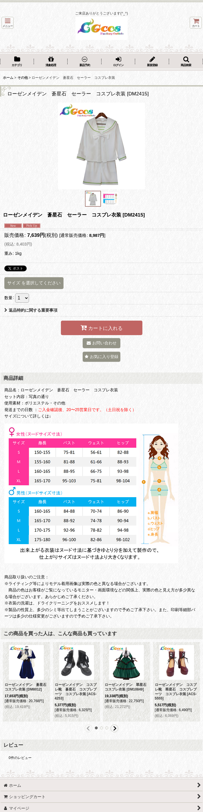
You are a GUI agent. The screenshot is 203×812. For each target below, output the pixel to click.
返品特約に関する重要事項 (30, 310)
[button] (7, 23)
